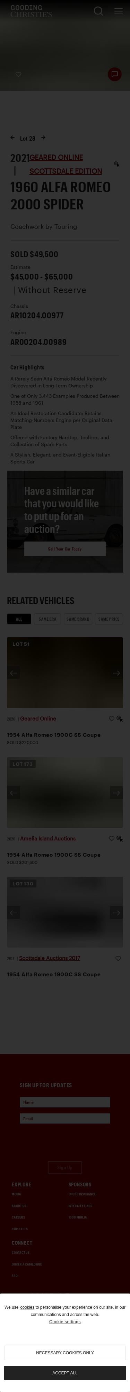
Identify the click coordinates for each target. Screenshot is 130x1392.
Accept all (64, 1373)
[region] (65, 1343)
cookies (27, 1307)
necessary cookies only (65, 1353)
